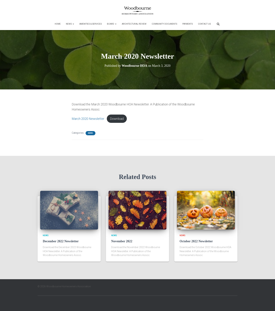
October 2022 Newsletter (196, 241)
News (70, 24)
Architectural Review (134, 24)
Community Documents (164, 24)
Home (58, 24)
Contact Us (204, 24)
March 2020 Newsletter (88, 119)
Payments (187, 24)
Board (111, 24)
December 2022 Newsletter (61, 241)
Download (117, 119)
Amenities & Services (90, 24)
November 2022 (121, 241)
